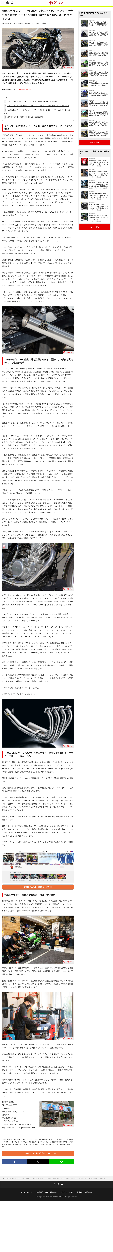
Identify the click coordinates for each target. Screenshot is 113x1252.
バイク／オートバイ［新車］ (20, 1178)
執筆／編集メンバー (51, 1192)
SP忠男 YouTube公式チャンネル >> (38, 887)
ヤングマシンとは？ (27, 1192)
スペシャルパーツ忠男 (24, 89)
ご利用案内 (39, 1192)
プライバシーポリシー (67, 1192)
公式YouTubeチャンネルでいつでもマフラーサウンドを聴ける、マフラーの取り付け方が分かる (37, 111)
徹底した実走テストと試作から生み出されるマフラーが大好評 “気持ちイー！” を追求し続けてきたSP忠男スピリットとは (69, 1178)
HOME (7, 1178)
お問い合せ (88, 1192)
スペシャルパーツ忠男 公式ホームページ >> (38, 1153)
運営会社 (80, 1192)
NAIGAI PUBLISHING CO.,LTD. (54, 1197)
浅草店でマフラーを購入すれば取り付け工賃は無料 (23, 117)
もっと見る (94, 142)
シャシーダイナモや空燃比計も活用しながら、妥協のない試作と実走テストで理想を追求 (36, 106)
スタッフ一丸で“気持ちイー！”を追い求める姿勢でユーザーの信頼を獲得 (31, 101)
